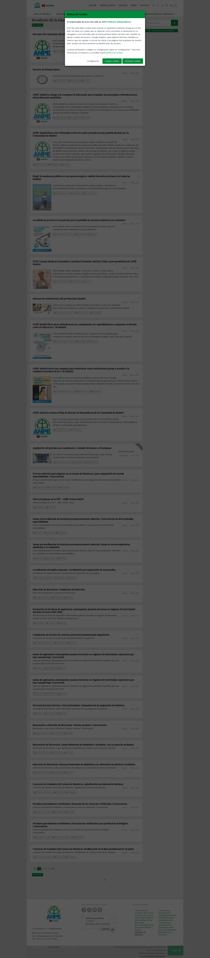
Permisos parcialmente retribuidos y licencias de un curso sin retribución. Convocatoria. (80, 803)
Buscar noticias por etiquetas (161, 30)
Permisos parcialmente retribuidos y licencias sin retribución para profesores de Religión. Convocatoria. (80, 825)
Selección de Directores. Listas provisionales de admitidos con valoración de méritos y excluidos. (84, 764)
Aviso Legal (160, 947)
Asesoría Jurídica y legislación (160, 14)
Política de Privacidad (124, 947)
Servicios (123, 5)
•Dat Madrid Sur (164, 922)
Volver (37, 25)
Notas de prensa (60, 193)
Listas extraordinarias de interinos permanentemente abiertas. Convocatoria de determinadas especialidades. (83, 520)
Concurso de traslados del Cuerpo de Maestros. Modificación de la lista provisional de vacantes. (83, 849)
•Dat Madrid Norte (165, 920)
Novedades (86, 51)
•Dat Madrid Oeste (165, 927)
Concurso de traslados (42, 792)
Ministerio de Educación (140, 933)
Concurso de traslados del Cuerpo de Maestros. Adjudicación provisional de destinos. (78, 784)
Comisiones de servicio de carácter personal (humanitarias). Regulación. (71, 634)
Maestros (52, 488)
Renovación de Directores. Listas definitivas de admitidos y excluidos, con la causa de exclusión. (83, 744)
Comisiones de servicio (43, 643)
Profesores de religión (61, 837)
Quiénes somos (107, 5)
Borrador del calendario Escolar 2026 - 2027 (56, 34)
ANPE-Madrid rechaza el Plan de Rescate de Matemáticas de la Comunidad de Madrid (78, 412)
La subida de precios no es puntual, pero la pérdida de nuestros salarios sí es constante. (79, 220)
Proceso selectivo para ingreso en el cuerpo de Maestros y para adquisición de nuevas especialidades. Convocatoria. (78, 475)
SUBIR (176, 950)
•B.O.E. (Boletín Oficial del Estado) (143, 921)
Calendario (73, 51)
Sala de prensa (64, 14)
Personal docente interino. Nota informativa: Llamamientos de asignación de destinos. (79, 705)
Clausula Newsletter (156, 950)
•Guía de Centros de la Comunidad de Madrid (144, 916)
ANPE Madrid (53, 947)
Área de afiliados (43, 14)
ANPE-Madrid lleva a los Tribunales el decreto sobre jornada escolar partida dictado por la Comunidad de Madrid (81, 134)
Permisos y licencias (62, 462)
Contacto (144, 5)
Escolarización (89, 193)
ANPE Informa (59, 51)
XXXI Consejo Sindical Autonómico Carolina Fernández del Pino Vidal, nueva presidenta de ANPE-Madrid (85, 263)
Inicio (93, 5)
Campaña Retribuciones (63, 234)
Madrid (124, 38)
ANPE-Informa (85, 14)
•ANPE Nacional (141, 910)
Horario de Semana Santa (46, 69)
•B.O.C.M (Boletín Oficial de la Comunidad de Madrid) (144, 927)
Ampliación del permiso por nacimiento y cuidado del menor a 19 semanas (72, 448)
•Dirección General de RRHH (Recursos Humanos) (167, 932)
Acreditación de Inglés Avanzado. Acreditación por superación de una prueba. (74, 569)
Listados (49, 533)
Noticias (85, 81)
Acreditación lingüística (43, 578)
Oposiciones (39, 488)
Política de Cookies (144, 947)
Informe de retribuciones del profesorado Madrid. (59, 298)
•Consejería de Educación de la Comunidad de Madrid (167, 913)
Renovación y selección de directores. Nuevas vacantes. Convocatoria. (70, 725)
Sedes (134, 5)
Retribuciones (91, 462)
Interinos (38, 533)
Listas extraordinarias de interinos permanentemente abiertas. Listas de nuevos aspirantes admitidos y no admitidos (81, 546)
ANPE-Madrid (123, 456)
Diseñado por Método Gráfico (152, 953)
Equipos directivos (41, 598)
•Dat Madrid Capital (166, 918)
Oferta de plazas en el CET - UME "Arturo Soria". (58, 499)
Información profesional (108, 14)
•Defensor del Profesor (144, 913)
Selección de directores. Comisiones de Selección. (59, 589)
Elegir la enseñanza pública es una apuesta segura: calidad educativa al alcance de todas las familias (81, 178)
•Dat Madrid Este (165, 925)
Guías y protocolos (132, 14)
